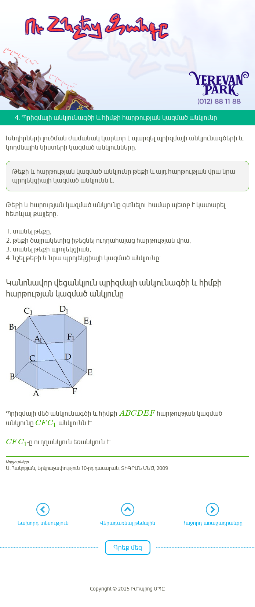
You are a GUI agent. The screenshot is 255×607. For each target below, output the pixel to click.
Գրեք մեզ (127, 548)
